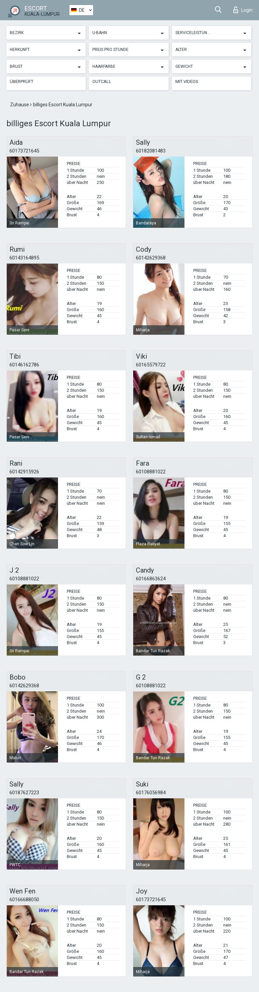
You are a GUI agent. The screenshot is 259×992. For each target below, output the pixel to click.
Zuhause (20, 104)
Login (243, 9)
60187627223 (24, 793)
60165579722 (151, 365)
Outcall (101, 81)
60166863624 (151, 579)
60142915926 (24, 472)
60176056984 (151, 793)
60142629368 (151, 258)
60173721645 (24, 151)
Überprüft (21, 81)
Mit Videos (186, 81)
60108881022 (151, 472)
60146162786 (24, 365)
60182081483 (151, 151)
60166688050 (24, 900)
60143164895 (24, 258)
